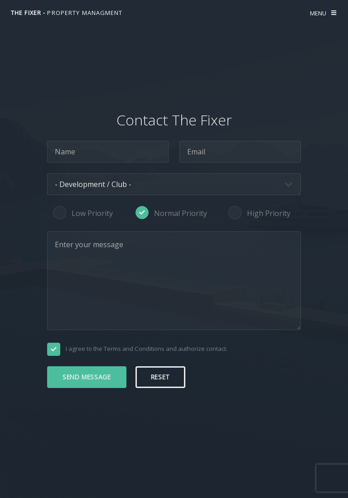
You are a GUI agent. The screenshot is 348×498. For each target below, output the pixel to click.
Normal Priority (180, 213)
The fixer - (67, 13)
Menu (318, 13)
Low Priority (92, 213)
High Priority (268, 213)
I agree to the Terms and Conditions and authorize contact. (146, 349)
